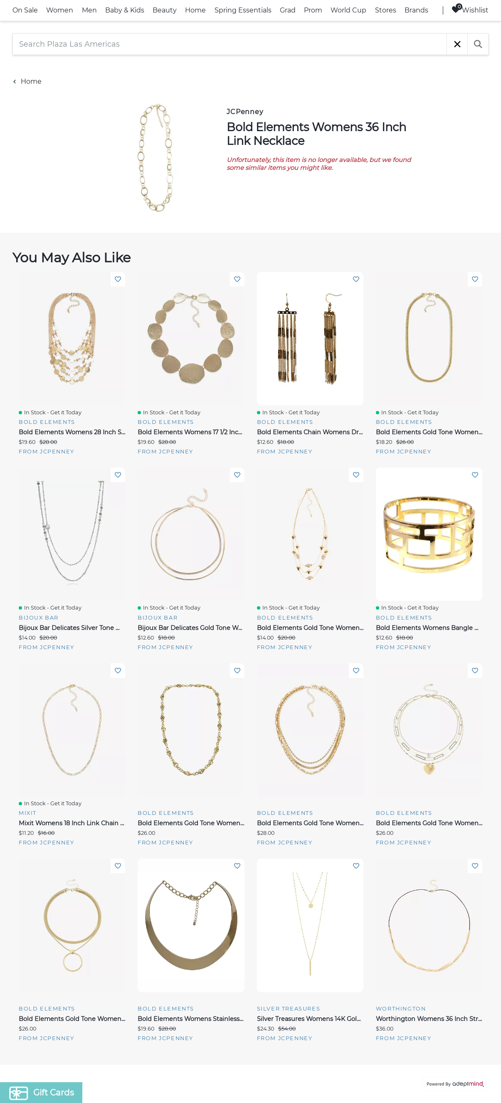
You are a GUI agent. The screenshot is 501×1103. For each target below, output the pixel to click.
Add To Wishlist (118, 279)
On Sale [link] (25, 10)
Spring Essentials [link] (243, 10)
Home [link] (195, 10)
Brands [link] (416, 10)
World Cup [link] (348, 10)
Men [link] (89, 10)
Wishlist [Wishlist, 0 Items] (470, 9)
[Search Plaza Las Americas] (230, 44)
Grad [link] (288, 10)
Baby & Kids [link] (124, 10)
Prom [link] (313, 10)
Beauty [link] (165, 10)
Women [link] (59, 10)
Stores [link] (385, 10)
